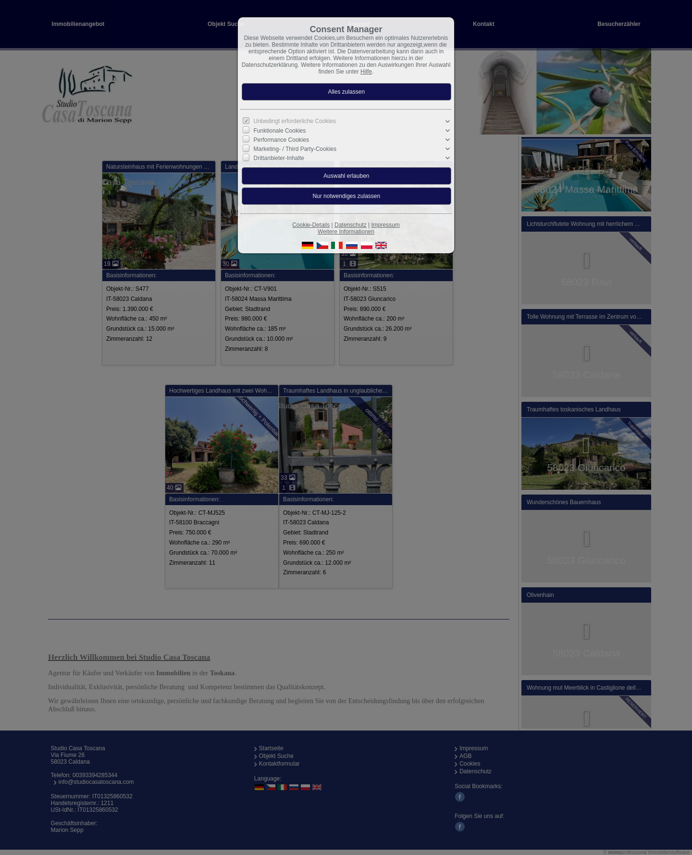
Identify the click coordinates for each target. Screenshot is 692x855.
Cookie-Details (311, 225)
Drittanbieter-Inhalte (279, 158)
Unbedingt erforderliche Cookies (295, 121)
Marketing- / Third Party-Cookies (295, 149)
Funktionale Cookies (280, 130)
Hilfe (366, 71)
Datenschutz (350, 225)
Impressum (385, 225)
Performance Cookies (281, 139)
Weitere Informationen (346, 231)
